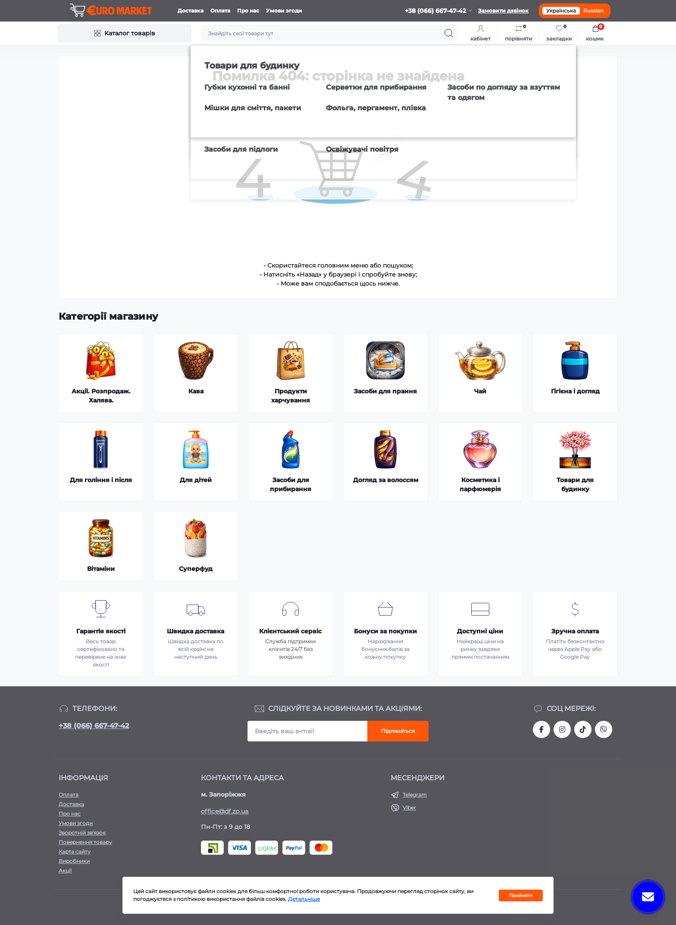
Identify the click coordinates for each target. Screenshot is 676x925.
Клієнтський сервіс (290, 631)
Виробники (74, 861)
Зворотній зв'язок (82, 832)
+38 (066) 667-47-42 (94, 726)
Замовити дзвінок (503, 10)
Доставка (190, 10)
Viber (409, 807)
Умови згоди (284, 10)
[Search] (449, 33)
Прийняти (520, 896)
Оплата (220, 10)
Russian (593, 10)
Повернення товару (85, 842)
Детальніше (304, 900)
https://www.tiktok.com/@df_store (583, 729)
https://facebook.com (541, 729)
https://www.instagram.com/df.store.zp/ (562, 729)
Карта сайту (75, 851)
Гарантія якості (100, 631)
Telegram (415, 794)
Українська (561, 10)
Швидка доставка (195, 631)
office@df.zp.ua (225, 811)
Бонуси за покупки (385, 631)
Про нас (248, 10)
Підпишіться (398, 731)
